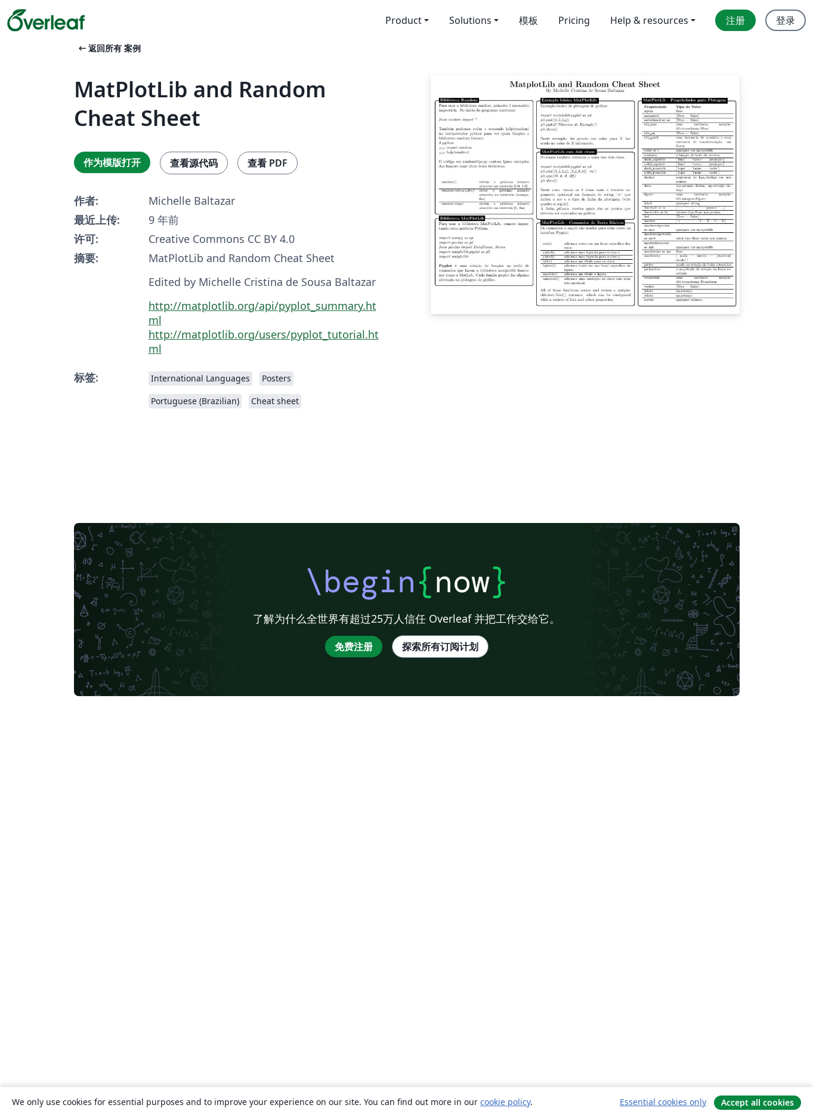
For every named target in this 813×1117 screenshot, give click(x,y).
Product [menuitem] (403, 20)
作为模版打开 (112, 162)
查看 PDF (268, 163)
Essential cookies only (663, 1101)
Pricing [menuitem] (574, 20)
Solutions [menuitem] (470, 20)
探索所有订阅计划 (440, 646)
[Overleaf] (46, 20)
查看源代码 (194, 163)
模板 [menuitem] (528, 20)
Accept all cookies (757, 1102)
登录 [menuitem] (785, 20)
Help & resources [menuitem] (649, 20)
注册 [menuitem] (735, 20)
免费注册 (354, 646)
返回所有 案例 (108, 48)
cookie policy (505, 1101)
